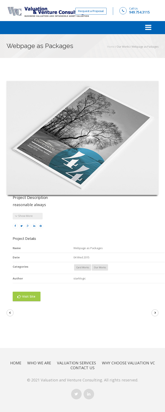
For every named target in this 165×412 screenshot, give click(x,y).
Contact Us (82, 367)
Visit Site (26, 296)
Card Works (82, 267)
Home (111, 46)
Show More (24, 216)
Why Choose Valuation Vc (128, 362)
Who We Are (39, 362)
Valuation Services (76, 362)
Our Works (100, 267)
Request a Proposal (91, 11)
